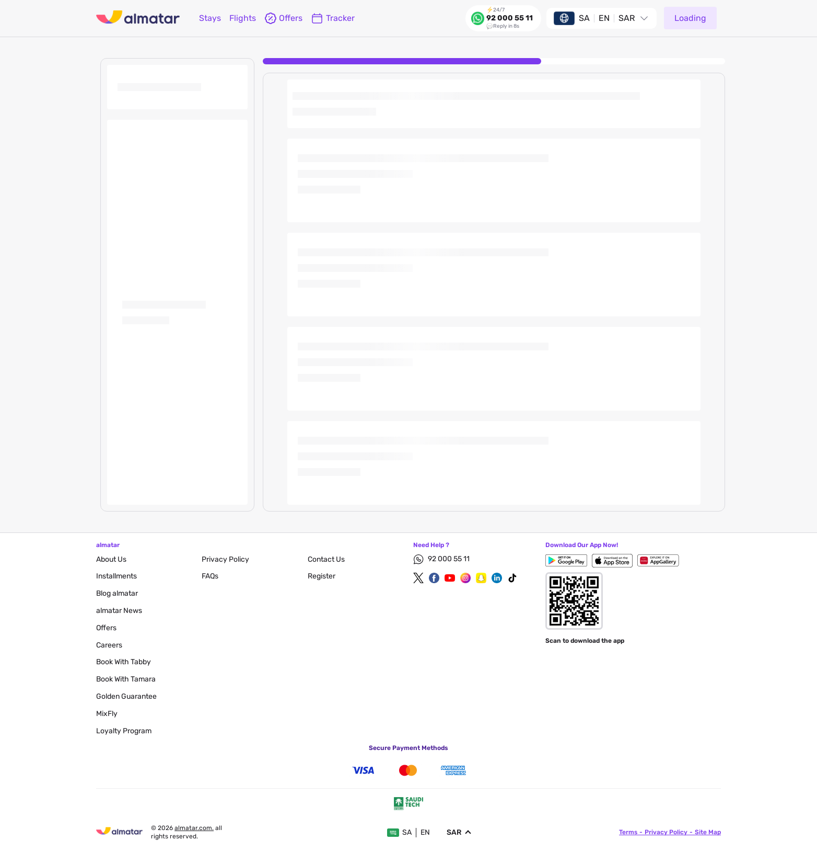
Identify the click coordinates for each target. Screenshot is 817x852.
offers (283, 18)
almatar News (119, 610)
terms (628, 832)
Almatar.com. (194, 828)
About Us (111, 559)
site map (708, 832)
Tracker (333, 18)
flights (242, 18)
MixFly (107, 713)
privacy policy (225, 559)
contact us (326, 559)
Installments (116, 576)
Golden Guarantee (126, 696)
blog (117, 593)
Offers (106, 627)
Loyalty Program (123, 730)
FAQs (210, 576)
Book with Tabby (123, 661)
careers (109, 645)
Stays (210, 18)
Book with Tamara (126, 679)
